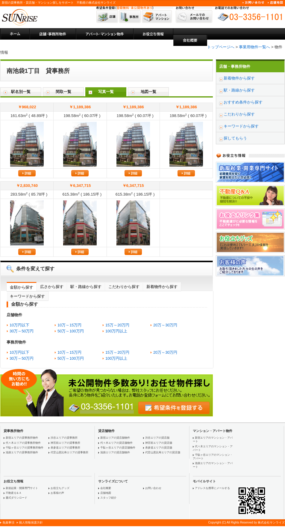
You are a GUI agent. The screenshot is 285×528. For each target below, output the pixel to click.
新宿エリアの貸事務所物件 (22, 437)
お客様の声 (57, 492)
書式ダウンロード (16, 497)
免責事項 (8, 522)
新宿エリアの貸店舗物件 (115, 437)
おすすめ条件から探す (243, 102)
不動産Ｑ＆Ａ (14, 492)
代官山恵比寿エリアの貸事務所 (69, 452)
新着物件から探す (162, 286)
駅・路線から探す (85, 286)
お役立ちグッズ (60, 488)
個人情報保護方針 (31, 522)
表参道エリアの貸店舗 (158, 447)
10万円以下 (19, 325)
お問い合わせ (153, 488)
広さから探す (51, 286)
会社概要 (105, 488)
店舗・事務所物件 (234, 66)
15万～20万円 (117, 325)
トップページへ (220, 47)
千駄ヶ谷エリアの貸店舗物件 (117, 447)
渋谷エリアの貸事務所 (64, 437)
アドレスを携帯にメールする (212, 488)
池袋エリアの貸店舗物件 (115, 452)
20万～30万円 (165, 325)
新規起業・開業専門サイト (22, 488)
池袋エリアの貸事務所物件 (22, 452)
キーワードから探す (27, 296)
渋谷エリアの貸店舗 (157, 437)
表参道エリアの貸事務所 (65, 447)
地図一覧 (148, 91)
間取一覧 (63, 91)
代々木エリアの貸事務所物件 (23, 442)
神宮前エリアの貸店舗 (158, 442)
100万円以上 (116, 331)
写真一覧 (106, 91)
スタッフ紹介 (108, 497)
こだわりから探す (124, 286)
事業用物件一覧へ (254, 47)
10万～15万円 (69, 325)
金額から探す (21, 287)
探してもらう (235, 138)
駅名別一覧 (21, 91)
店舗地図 (105, 492)
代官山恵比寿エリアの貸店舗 (162, 452)
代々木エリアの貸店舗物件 (116, 442)
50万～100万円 (70, 331)
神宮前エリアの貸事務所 (65, 442)
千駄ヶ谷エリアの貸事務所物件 (24, 447)
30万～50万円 (22, 331)
